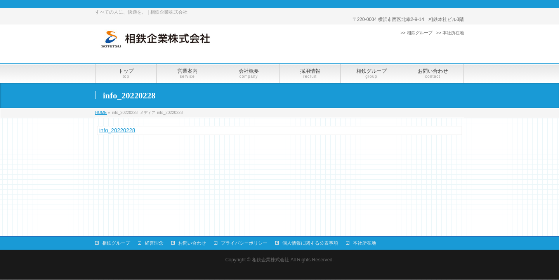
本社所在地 (364, 243)
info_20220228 (117, 130)
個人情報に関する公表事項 (310, 243)
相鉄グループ (116, 243)
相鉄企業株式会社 (270, 259)
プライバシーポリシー (244, 243)
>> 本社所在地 (450, 32)
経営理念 (154, 243)
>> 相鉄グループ (416, 32)
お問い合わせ (192, 243)
